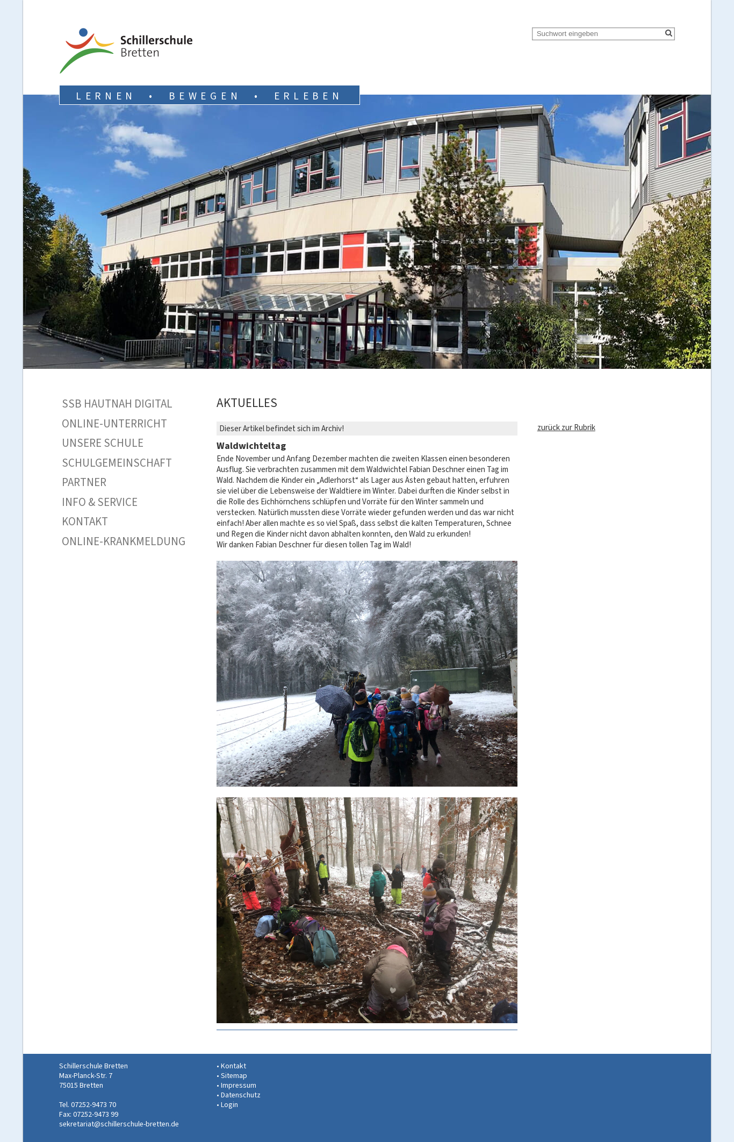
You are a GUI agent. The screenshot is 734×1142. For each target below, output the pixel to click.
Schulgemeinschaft (117, 462)
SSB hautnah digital (117, 403)
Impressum (238, 1085)
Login (229, 1105)
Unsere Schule (102, 443)
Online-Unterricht (114, 423)
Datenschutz (241, 1095)
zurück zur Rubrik (566, 427)
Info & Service (100, 502)
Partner (84, 482)
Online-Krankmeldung (123, 541)
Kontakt (85, 521)
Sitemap (234, 1075)
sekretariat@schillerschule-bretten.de (119, 1124)
